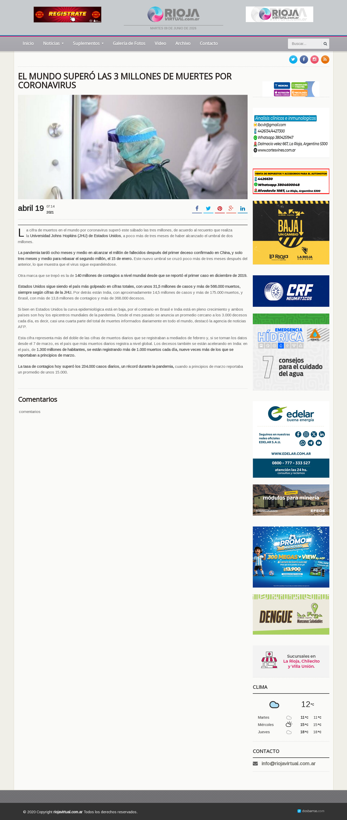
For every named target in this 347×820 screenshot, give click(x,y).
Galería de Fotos (129, 43)
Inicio (28, 43)
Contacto (209, 43)
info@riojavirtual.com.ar (289, 763)
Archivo (182, 43)
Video (160, 43)
